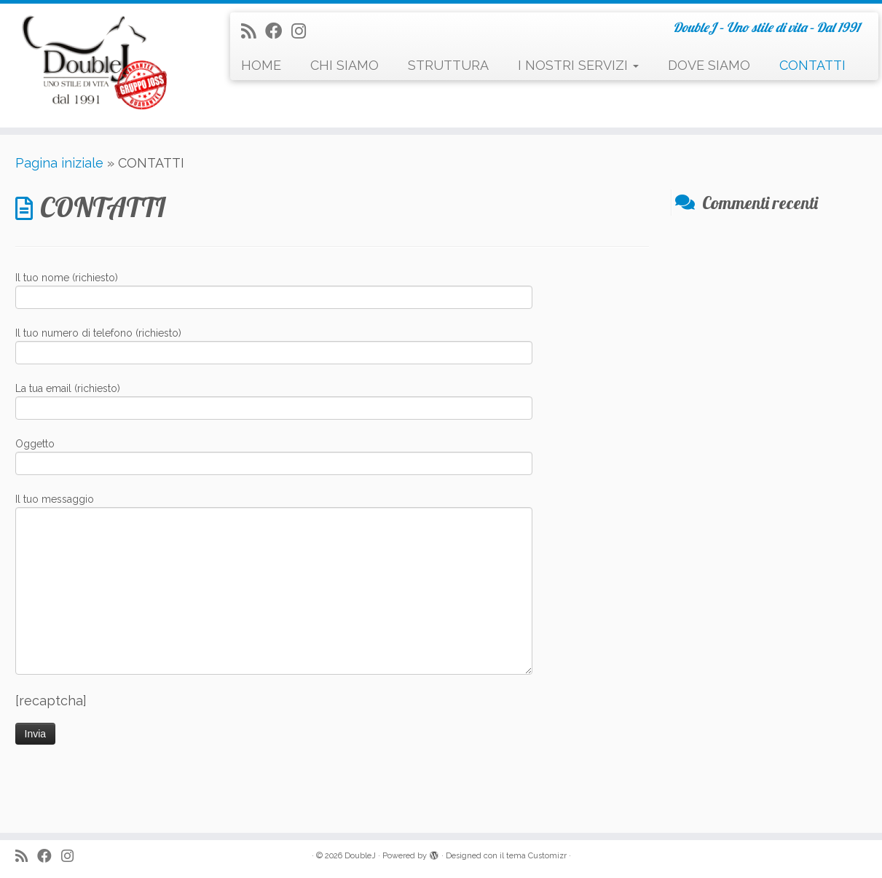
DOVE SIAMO (709, 65)
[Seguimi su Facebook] (278, 31)
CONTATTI (812, 65)
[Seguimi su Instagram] (303, 31)
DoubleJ (360, 856)
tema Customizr (536, 856)
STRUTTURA (448, 65)
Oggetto (273, 455)
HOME (261, 65)
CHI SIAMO (344, 65)
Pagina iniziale (59, 162)
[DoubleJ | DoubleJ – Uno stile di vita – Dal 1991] (101, 65)
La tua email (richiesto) (273, 400)
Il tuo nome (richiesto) (273, 289)
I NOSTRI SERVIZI (578, 65)
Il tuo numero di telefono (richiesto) (273, 344)
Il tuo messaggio (273, 546)
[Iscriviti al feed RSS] (253, 31)
